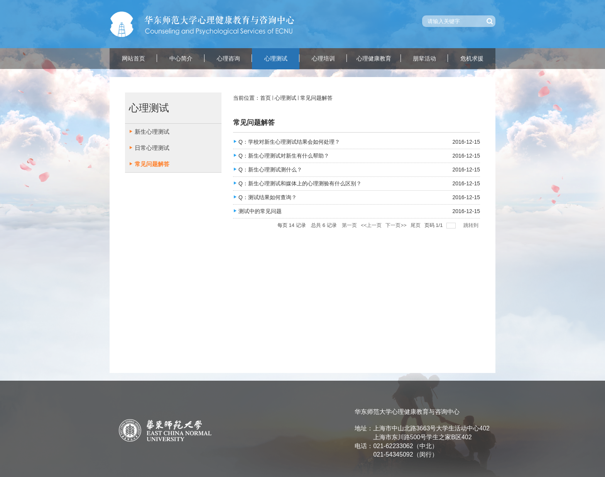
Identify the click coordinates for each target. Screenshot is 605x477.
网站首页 (133, 58)
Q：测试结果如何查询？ (267, 197)
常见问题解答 (316, 98)
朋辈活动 (424, 58)
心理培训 (323, 58)
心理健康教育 (374, 58)
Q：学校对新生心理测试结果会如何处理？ (289, 142)
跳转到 (471, 225)
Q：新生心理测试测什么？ (270, 169)
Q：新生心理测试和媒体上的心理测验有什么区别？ (300, 183)
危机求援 (471, 58)
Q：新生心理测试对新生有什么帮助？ (284, 156)
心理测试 (275, 58)
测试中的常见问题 (260, 211)
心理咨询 (228, 58)
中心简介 (181, 58)
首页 (265, 98)
